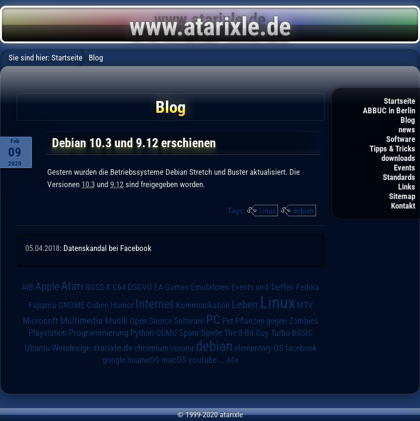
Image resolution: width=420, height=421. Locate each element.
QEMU (166, 333)
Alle (232, 360)
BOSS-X (98, 287)
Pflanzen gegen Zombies (276, 321)
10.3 (88, 184)
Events (404, 167)
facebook (301, 348)
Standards (399, 177)
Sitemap (402, 196)
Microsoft (40, 320)
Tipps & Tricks (392, 148)
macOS (173, 360)
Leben (245, 304)
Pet (227, 321)
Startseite (399, 101)
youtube (202, 359)
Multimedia (81, 320)
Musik (116, 320)
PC (213, 319)
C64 (119, 287)
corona (182, 348)
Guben (98, 305)
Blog (407, 120)
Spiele (211, 332)
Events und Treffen (262, 287)
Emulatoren (210, 287)
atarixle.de (112, 347)
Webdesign (71, 348)
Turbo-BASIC (292, 333)
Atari (72, 286)
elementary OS (259, 348)
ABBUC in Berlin (389, 110)
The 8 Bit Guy (246, 333)
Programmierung (98, 332)
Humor (122, 305)
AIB (27, 287)
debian (303, 210)
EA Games (171, 287)
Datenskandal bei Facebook (107, 248)
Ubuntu (37, 348)
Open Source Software (167, 321)
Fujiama (42, 305)
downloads (398, 158)
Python (142, 333)
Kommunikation (203, 305)
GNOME (71, 305)
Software (400, 139)
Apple (47, 286)
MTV (305, 305)
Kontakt (403, 205)
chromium (151, 348)
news (407, 129)
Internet (154, 304)
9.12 (116, 184)
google (113, 360)
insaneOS (143, 360)
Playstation (48, 333)
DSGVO (140, 287)
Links (406, 186)
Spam (189, 333)
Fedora (307, 287)
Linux (267, 210)
